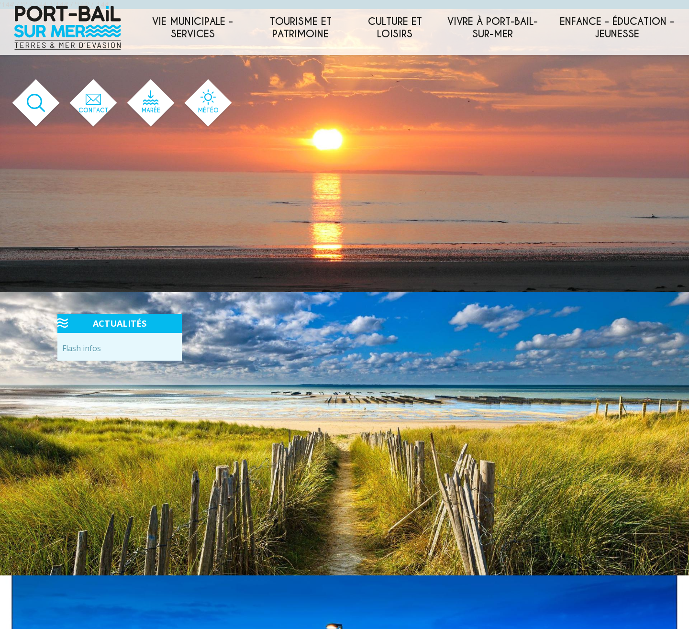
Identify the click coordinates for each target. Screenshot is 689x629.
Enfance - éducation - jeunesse (617, 27)
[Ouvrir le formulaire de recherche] (36, 103)
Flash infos (81, 348)
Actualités (119, 323)
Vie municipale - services (192, 27)
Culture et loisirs (395, 27)
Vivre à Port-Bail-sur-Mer (492, 27)
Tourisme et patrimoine (301, 27)
